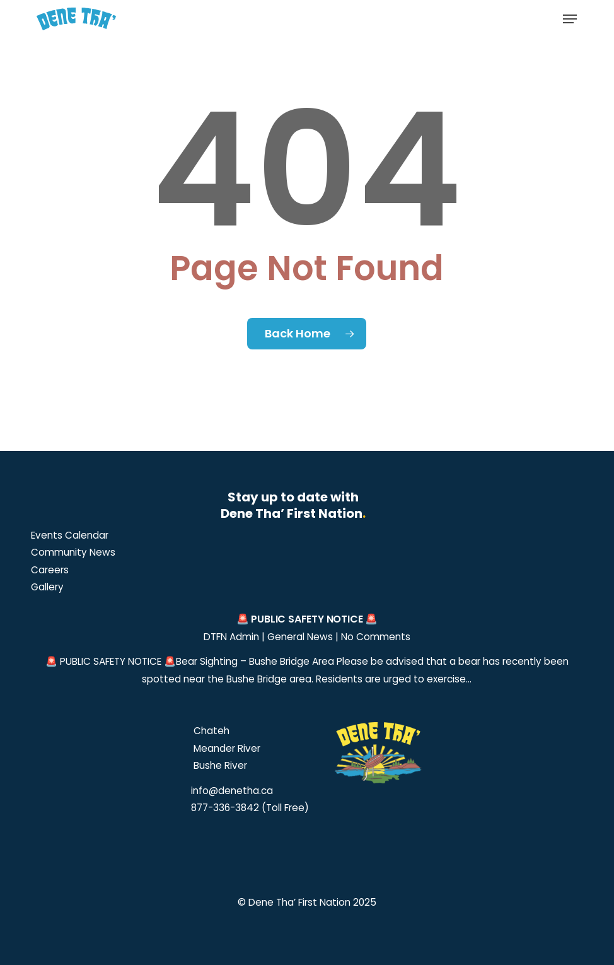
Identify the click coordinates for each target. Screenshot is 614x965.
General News (300, 636)
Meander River (225, 748)
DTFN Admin (231, 636)
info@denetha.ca (232, 790)
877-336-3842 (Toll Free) (250, 807)
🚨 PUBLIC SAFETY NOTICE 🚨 (307, 619)
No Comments (375, 636)
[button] (570, 19)
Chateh (210, 730)
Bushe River (219, 765)
